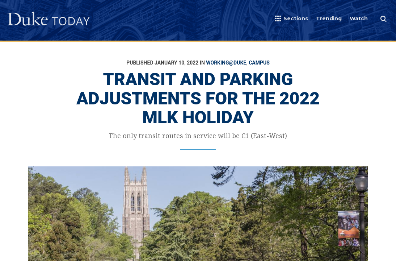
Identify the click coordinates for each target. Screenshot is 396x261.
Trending (329, 18)
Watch (359, 18)
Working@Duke (226, 63)
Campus (259, 63)
